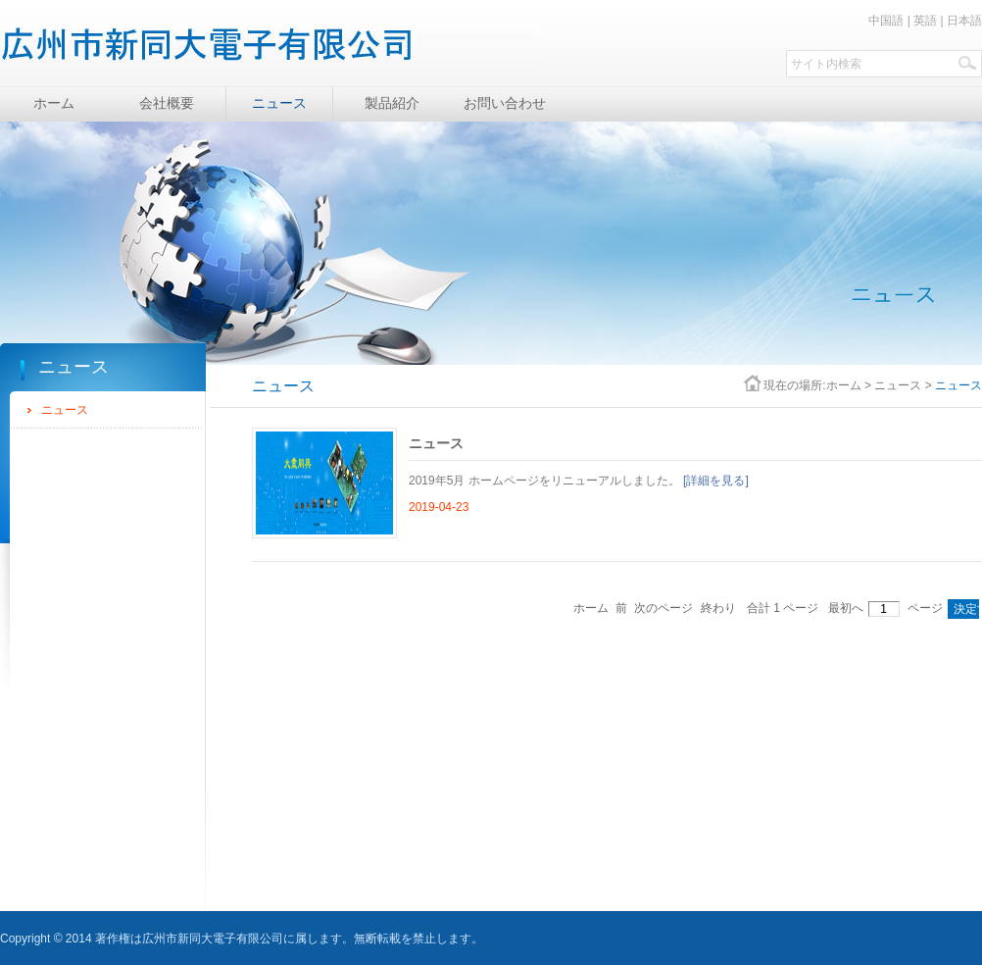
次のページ (663, 608)
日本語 (964, 20)
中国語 (886, 20)
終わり (718, 608)
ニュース (64, 410)
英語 (925, 20)
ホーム (843, 385)
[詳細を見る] (716, 480)
